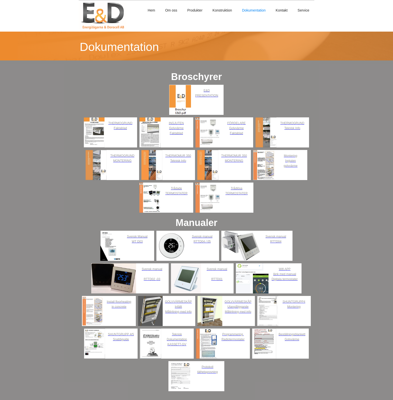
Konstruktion (222, 10)
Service (303, 10)
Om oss (171, 10)
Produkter (195, 10)
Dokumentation (254, 10)
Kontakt (281, 10)
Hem (151, 10)
